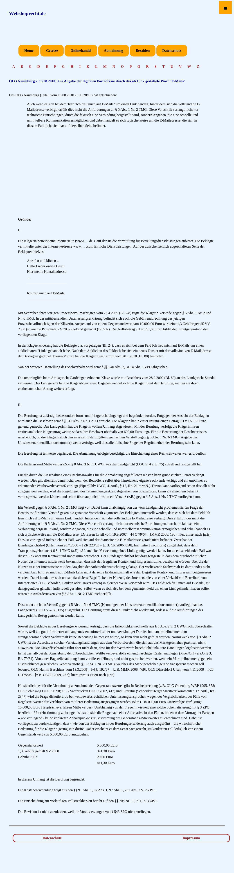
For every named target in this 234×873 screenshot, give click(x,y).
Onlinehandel (80, 50)
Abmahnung (113, 50)
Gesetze (52, 50)
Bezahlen (143, 50)
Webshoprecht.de (27, 13)
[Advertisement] (117, 174)
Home (29, 50)
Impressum (191, 838)
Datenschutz (171, 50)
